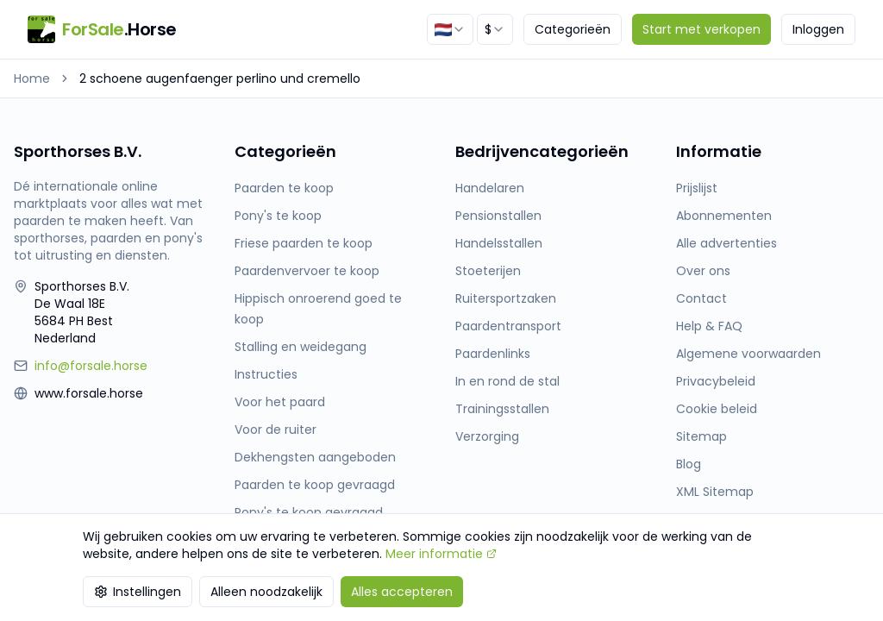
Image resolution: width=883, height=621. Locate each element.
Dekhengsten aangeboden (315, 457)
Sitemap (701, 436)
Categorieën (573, 29)
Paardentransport (508, 326)
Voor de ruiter (275, 429)
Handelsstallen (498, 243)
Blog (688, 464)
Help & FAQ (709, 326)
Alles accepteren (402, 591)
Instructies (266, 374)
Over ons (703, 270)
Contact (701, 298)
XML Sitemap (715, 491)
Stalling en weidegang (300, 346)
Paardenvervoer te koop (307, 270)
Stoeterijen (488, 270)
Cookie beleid (716, 408)
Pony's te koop (278, 215)
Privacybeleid (715, 381)
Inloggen (818, 29)
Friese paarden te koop (304, 243)
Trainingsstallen (502, 408)
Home (32, 78)
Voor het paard (280, 402)
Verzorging (487, 436)
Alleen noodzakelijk (266, 591)
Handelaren (489, 188)
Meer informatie (441, 553)
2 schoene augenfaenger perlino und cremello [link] (219, 78)
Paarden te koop (284, 188)
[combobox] (450, 29)
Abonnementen (724, 215)
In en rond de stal (507, 381)
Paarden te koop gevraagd (315, 484)
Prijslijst (696, 188)
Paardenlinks (492, 353)
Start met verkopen (701, 29)
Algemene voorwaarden (748, 353)
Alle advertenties (726, 243)
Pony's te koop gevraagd (309, 512)
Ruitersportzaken (505, 298)
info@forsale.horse (90, 365)
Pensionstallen (498, 215)
